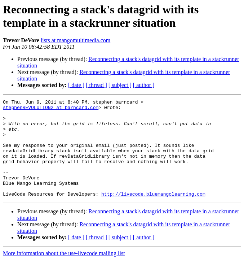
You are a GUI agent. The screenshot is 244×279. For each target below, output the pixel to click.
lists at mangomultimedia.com (75, 40)
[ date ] (76, 85)
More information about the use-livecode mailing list (64, 273)
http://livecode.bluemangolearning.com (153, 213)
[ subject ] (120, 85)
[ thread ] (96, 85)
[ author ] (144, 85)
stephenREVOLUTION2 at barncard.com (50, 109)
